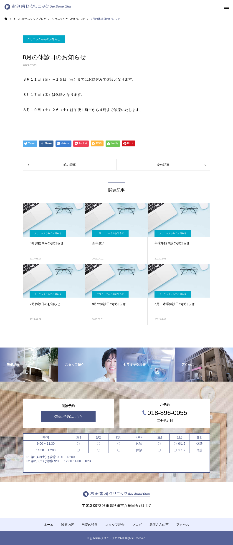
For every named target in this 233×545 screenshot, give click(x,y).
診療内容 (67, 524)
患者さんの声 (159, 524)
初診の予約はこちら (68, 416)
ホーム (48, 524)
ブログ (137, 524)
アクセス (182, 524)
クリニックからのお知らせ (43, 39)
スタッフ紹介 (114, 524)
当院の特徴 (90, 524)
